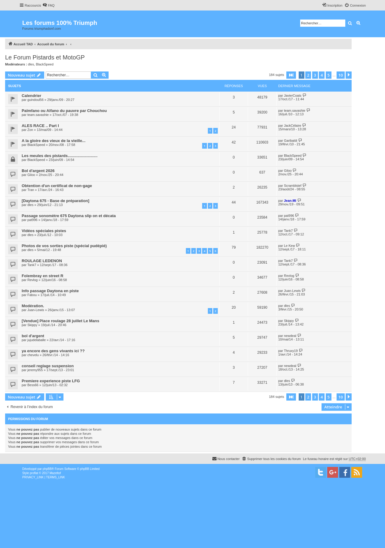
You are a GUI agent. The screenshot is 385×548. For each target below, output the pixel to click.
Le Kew (289, 245)
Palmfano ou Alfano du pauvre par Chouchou (64, 110)
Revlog (32, 280)
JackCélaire (292, 125)
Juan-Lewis (292, 290)
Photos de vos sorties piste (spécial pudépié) (64, 246)
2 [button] (308, 75)
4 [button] (322, 75)
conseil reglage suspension (48, 366)
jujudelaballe (36, 340)
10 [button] (340, 75)
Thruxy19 (291, 351)
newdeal (290, 336)
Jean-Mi (290, 200)
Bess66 (32, 385)
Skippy (32, 325)
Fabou (32, 295)
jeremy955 (35, 370)
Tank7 (288, 230)
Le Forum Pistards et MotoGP (45, 57)
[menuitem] (48, 5)
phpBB (47, 469)
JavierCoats (292, 95)
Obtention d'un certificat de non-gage (57, 185)
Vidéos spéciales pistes (44, 231)
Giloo (31, 175)
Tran (30, 190)
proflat (34, 473)
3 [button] (315, 75)
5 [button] (329, 75)
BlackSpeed (45, 64)
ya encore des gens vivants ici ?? (53, 351)
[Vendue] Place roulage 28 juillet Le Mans (60, 321)
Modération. (33, 306)
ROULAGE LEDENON (42, 261)
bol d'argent (33, 336)
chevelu (33, 355)
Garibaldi (290, 140)
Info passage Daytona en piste (50, 291)
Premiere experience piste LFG (51, 381)
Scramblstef (292, 185)
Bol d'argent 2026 (38, 170)
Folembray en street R (42, 276)
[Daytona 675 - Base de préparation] (55, 200)
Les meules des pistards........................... (59, 155)
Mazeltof (55, 473)
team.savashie (38, 115)
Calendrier (31, 95)
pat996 (32, 220)
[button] (291, 75)
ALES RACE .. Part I (40, 125)
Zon (30, 130)
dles (31, 64)
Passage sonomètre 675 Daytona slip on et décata (69, 215)
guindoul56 (35, 99)
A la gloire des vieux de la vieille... (53, 140)
